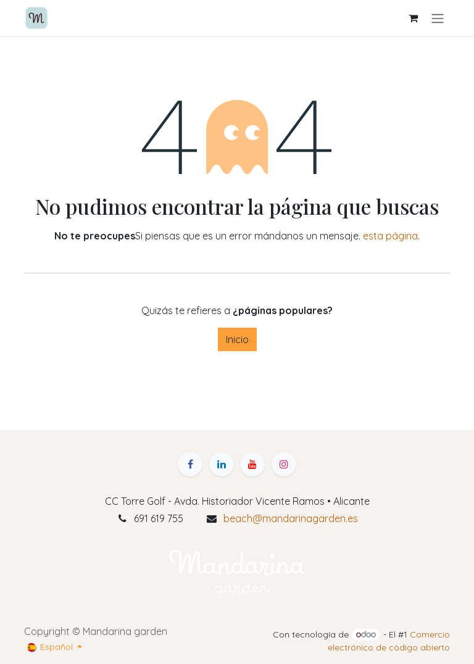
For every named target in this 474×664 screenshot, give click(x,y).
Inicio (237, 339)
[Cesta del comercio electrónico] (413, 18)
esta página (390, 236)
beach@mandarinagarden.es (290, 518)
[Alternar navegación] (437, 18)
